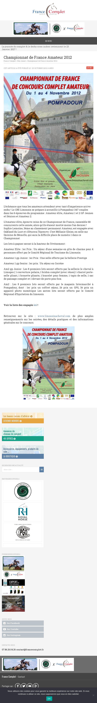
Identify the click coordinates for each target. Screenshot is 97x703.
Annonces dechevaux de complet (12, 432)
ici (35, 304)
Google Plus (36, 686)
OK (49, 699)
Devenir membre (12, 421)
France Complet (10, 61)
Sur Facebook (11, 623)
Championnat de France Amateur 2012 (42, 61)
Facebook (18, 686)
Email (30, 686)
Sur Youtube (10, 629)
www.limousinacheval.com (54, 315)
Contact (21, 676)
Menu (48, 40)
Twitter (24, 686)
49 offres (9, 438)
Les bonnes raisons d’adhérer (17, 416)
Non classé (21, 61)
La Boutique (10, 456)
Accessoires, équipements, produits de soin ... (20, 450)
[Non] (93, 695)
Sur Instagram (11, 635)
